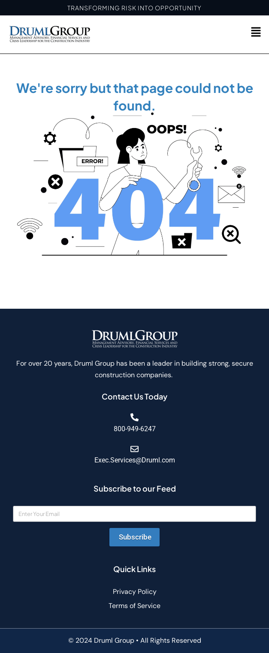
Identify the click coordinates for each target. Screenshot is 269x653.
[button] (256, 32)
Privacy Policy (135, 591)
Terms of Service (134, 605)
